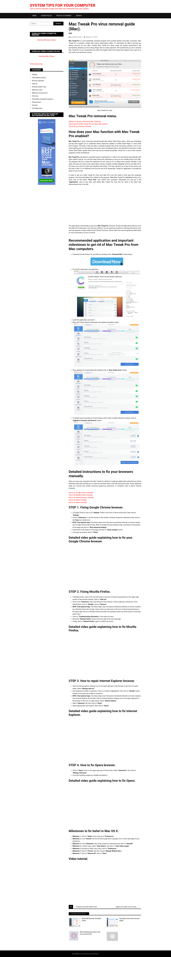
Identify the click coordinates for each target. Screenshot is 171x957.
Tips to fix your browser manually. (80, 126)
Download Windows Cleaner (46, 40)
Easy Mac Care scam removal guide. (129, 920)
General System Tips (39, 87)
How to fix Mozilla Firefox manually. (81, 495)
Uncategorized (37, 108)
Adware (34, 74)
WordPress (95, 954)
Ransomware (36, 102)
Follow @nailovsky (36, 64)
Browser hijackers (38, 81)
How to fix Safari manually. (78, 502)
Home (34, 16)
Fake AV (35, 84)
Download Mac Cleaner (47, 56)
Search (79, 16)
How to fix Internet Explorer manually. (81, 497)
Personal (35, 96)
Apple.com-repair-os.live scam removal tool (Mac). (128, 907)
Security (35, 105)
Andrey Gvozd (77, 37)
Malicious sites (37, 90)
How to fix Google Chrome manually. (81, 492)
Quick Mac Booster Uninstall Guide (91, 920)
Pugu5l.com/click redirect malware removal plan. (89, 907)
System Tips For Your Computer (63, 5)
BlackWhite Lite (77, 954)
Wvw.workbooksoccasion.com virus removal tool (90, 933)
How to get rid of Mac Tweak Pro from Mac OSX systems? (88, 124)
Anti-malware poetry (39, 77)
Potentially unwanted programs (42, 99)
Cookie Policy (46, 16)
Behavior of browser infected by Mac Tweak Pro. (85, 121)
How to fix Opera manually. (78, 500)
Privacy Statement (64, 16)
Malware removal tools (39, 93)
